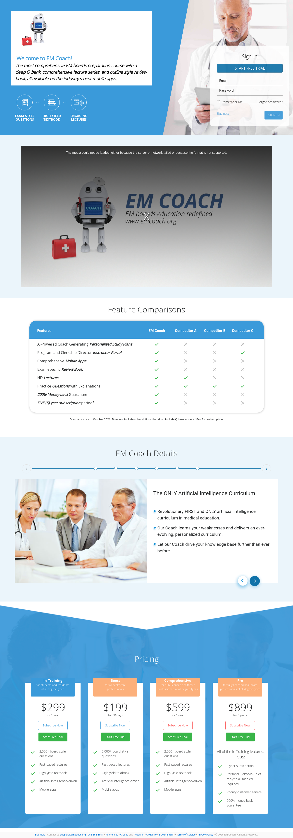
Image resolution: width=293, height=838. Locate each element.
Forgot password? (270, 102)
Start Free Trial (250, 68)
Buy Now (40, 834)
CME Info (151, 834)
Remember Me (230, 102)
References (111, 834)
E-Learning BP (166, 834)
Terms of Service (185, 834)
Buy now (223, 113)
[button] (26, 468)
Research (139, 834)
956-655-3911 (95, 834)
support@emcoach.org (73, 834)
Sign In (274, 115)
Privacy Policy (205, 834)
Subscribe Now (53, 725)
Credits (124, 834)
